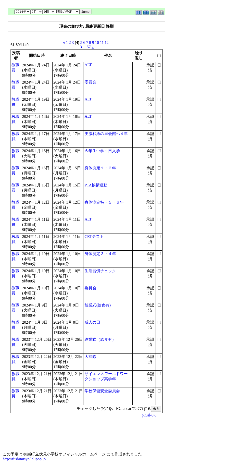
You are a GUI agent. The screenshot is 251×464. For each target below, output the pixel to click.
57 (89, 47)
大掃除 (90, 356)
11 (102, 42)
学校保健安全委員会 (102, 391)
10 (97, 42)
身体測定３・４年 (100, 254)
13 (80, 47)
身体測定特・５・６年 (104, 202)
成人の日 (92, 322)
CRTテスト (94, 236)
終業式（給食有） (100, 339)
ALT (88, 65)
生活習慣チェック (100, 271)
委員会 (90, 82)
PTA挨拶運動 (96, 185)
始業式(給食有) (98, 305)
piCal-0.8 (149, 415)
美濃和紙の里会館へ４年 (106, 134)
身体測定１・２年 (100, 168)
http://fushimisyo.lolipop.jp (24, 459)
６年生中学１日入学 (102, 151)
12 (107, 42)
